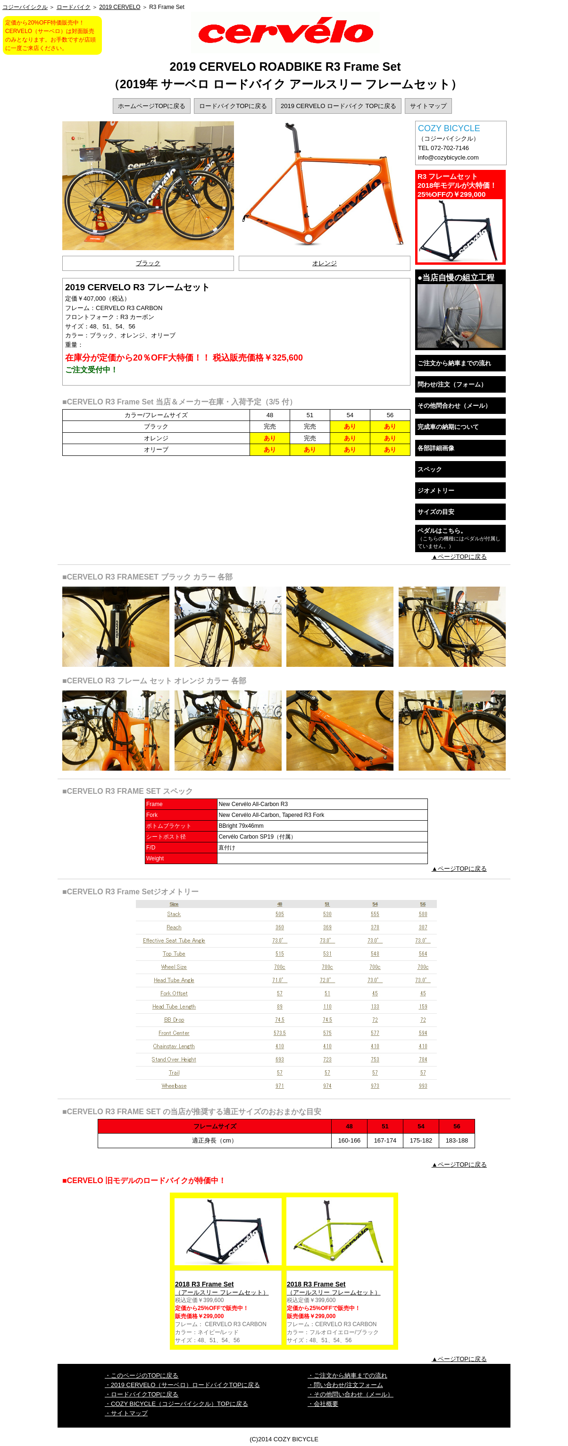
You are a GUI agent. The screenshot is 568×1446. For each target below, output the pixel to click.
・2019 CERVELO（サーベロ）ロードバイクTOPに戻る (182, 1384)
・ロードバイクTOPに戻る (142, 1394)
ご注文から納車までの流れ (454, 363)
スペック (430, 469)
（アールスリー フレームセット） (228, 1288)
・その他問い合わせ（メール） (350, 1394)
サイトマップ (428, 105)
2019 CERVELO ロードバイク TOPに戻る (338, 105)
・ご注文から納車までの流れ (347, 1375)
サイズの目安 (436, 511)
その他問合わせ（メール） (454, 405)
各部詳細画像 (436, 448)
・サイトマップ (126, 1413)
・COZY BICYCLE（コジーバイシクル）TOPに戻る (176, 1403)
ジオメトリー (436, 490)
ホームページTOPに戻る (152, 105)
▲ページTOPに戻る (459, 556)
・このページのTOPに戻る (142, 1375)
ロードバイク (74, 7)
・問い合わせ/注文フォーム (345, 1384)
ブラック (148, 263)
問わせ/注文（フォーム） (452, 384)
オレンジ (324, 263)
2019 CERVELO (119, 7)
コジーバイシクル (25, 7)
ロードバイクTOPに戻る (233, 105)
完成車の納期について (448, 426)
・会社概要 (323, 1403)
